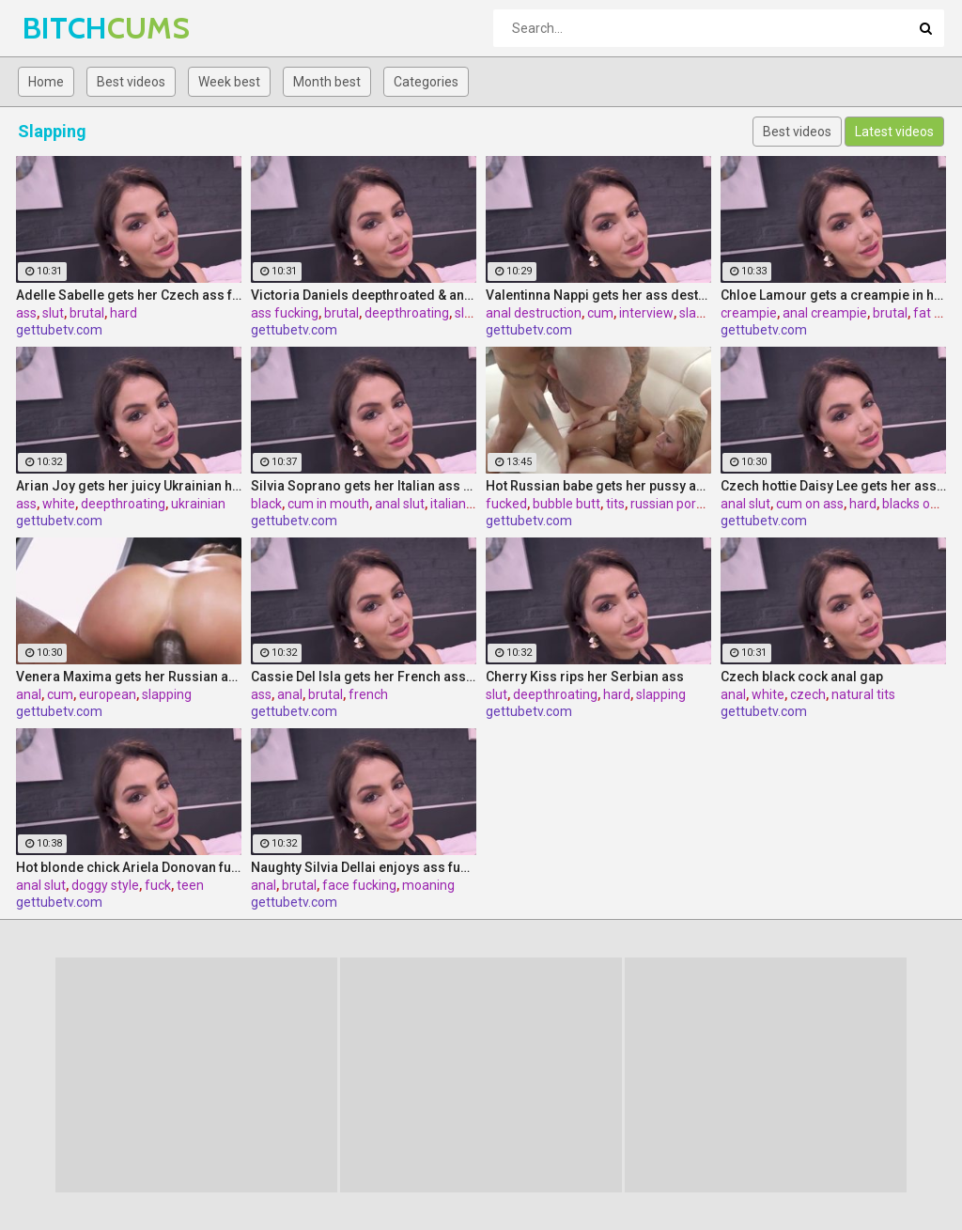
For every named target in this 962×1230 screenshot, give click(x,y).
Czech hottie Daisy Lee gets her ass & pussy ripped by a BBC (833, 485)
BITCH (72, 27)
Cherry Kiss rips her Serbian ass (585, 676)
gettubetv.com (59, 329)
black (266, 503)
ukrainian (198, 503)
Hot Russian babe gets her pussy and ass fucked (598, 485)
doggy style (105, 885)
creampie (749, 312)
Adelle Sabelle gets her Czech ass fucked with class (128, 295)
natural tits (863, 694)
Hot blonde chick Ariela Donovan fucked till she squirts (128, 867)
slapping (704, 312)
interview (646, 312)
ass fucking (284, 312)
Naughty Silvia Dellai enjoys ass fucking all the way (363, 867)
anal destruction (534, 312)
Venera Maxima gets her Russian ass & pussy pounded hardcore (128, 676)
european (107, 694)
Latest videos (894, 131)
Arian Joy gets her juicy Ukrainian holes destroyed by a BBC (128, 485)
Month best (327, 81)
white (58, 503)
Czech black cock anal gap (802, 676)
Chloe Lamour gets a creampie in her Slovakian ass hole (833, 295)
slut (53, 312)
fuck (158, 885)
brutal (87, 312)
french (368, 694)
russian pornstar (678, 503)
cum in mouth (328, 503)
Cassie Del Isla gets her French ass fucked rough (363, 676)
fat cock (937, 312)
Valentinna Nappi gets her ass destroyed (598, 295)
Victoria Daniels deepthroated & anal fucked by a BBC (363, 295)
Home (46, 81)
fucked (506, 503)
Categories (426, 81)
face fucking (359, 885)
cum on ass (810, 503)
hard (123, 312)
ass (26, 312)
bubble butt (566, 503)
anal (28, 694)
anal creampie (825, 312)
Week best (229, 81)
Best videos (131, 81)
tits (615, 503)
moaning (428, 885)
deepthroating (407, 312)
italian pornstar (475, 503)
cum (600, 312)
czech (808, 694)
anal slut (400, 503)
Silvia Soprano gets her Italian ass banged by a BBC (363, 485)
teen (190, 885)
